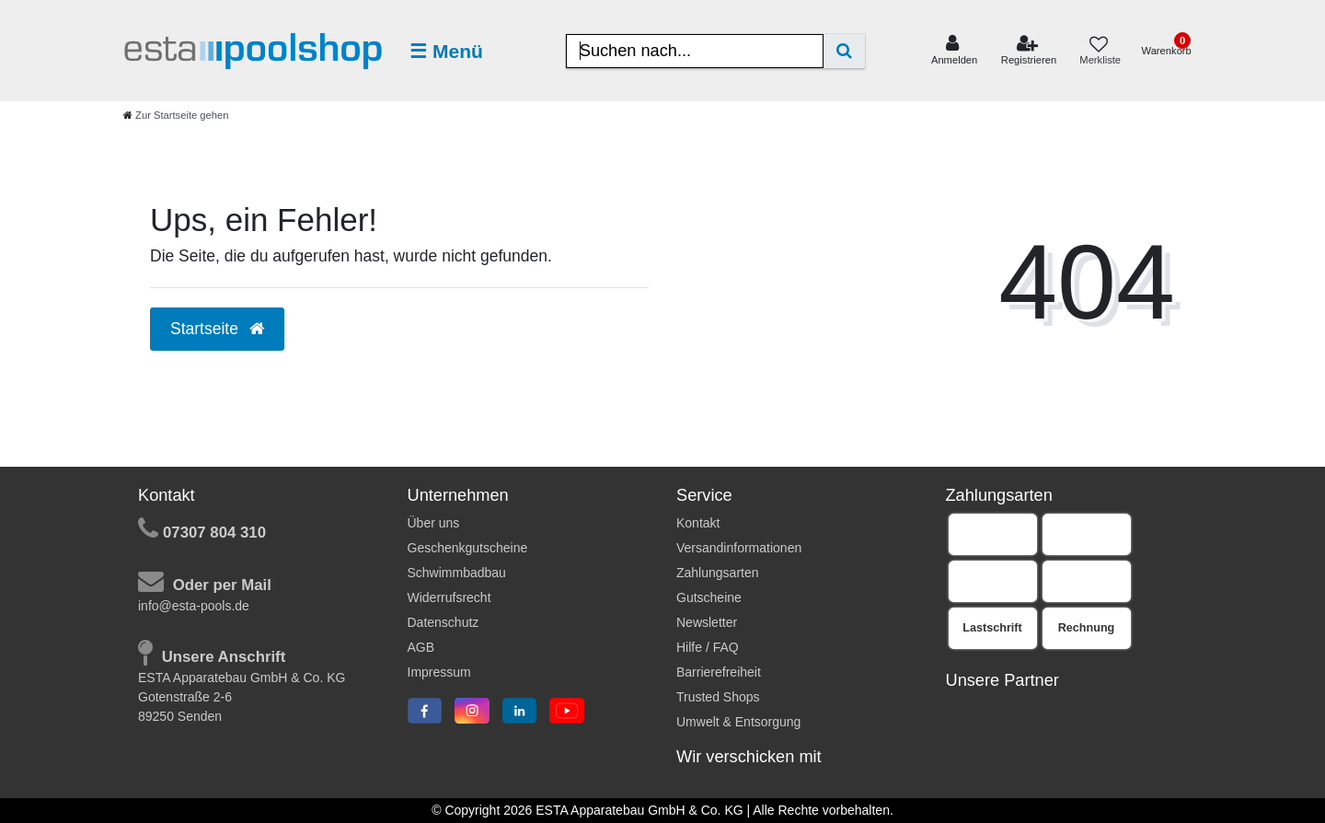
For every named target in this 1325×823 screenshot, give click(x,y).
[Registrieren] (1029, 50)
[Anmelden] (954, 50)
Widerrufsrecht (449, 597)
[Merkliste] (1098, 51)
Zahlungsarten (717, 572)
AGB (421, 647)
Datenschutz (443, 622)
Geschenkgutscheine (468, 547)
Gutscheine (709, 597)
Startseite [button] (217, 328)
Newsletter (706, 622)
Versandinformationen (738, 547)
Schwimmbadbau (457, 572)
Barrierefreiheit (718, 672)
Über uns (434, 523)
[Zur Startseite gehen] (175, 115)
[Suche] (844, 51)
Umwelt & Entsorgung (738, 721)
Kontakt (698, 523)
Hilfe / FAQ (707, 647)
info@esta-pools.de (193, 605)
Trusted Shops (718, 697)
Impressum (439, 672)
